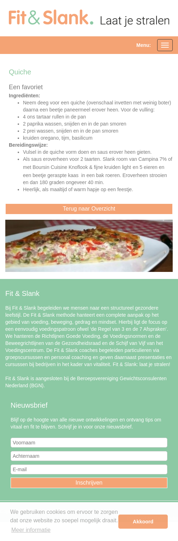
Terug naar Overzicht (89, 209)
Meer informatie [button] (31, 530)
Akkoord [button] (143, 521)
